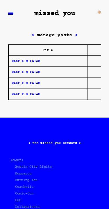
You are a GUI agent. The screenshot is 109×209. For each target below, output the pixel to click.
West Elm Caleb (26, 61)
